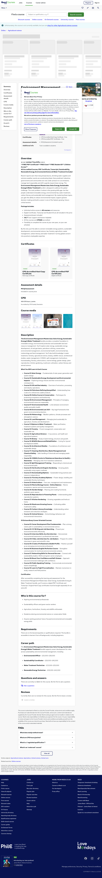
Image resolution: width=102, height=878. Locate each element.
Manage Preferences (69, 867)
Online (3, 30)
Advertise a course (7, 830)
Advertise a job (31, 806)
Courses (29, 3)
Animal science (36, 758)
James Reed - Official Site (86, 803)
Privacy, (85, 867)
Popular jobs (30, 791)
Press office (56, 791)
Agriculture (27, 758)
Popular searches (32, 794)
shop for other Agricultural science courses (62, 25)
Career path (8, 120)
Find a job (30, 785)
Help (2, 782)
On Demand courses (52, 20)
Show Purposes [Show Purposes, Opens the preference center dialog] (30, 129)
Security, (79, 867)
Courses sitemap (6, 833)
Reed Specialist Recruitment (86, 788)
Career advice (40, 3)
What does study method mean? (31, 733)
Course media (8, 105)
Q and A (6, 123)
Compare (67, 150)
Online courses (37, 20)
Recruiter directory (33, 788)
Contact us (4, 785)
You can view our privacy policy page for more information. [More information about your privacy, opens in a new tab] (50, 111)
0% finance (4, 809)
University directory (7, 812)
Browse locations (32, 797)
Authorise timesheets (84, 785)
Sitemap (29, 809)
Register (88, 3)
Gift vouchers (5, 806)
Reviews (6, 126)
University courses (67, 20)
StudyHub (88, 101)
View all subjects (6, 791)
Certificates (8, 93)
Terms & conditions (94, 867)
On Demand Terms (6, 827)
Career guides (5, 824)
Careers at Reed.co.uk (59, 785)
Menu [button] (4, 8)
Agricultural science (15, 30)
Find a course (17, 14)
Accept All (72, 129)
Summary (7, 86)
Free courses (80, 20)
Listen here (19, 865)
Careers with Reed (83, 800)
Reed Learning (82, 791)
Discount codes (5, 803)
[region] (51, 111)
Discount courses (24, 20)
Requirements (8, 117)
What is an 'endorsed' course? (30, 747)
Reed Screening (82, 797)
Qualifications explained (8, 818)
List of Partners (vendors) (32, 124)
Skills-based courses (7, 821)
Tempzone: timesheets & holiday (88, 782)
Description (8, 108)
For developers (56, 788)
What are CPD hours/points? (30, 738)
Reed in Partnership (84, 794)
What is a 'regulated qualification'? (32, 742)
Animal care (44, 758)
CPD (5, 102)
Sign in (97, 3)
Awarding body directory (9, 815)
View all (46, 753)
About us (55, 782)
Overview (7, 90)
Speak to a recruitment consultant (88, 812)
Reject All (58, 129)
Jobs (20, 3)
